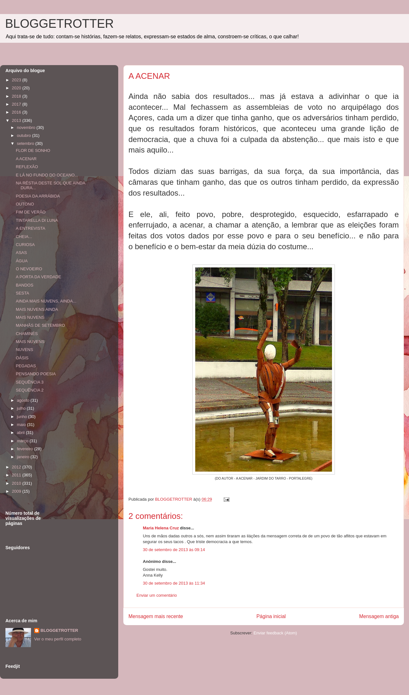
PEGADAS (26, 365)
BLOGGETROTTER (59, 23)
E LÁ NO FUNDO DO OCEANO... (47, 175)
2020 (17, 88)
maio (22, 424)
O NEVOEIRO (29, 268)
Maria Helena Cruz (161, 528)
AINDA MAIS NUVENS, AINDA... (46, 301)
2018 (17, 96)
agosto (24, 400)
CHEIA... (24, 236)
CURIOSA (25, 244)
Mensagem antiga (379, 616)
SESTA (22, 293)
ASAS (21, 252)
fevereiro (25, 448)
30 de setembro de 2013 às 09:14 (174, 549)
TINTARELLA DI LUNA (37, 220)
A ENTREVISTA (30, 228)
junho (22, 416)
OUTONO (25, 204)
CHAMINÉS (27, 333)
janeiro (24, 456)
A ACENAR (26, 158)
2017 (17, 104)
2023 (17, 80)
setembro (26, 143)
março (23, 440)
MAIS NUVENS (30, 317)
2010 (17, 483)
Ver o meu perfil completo (57, 639)
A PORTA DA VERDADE (38, 276)
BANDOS (24, 285)
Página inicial (271, 616)
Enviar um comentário (156, 595)
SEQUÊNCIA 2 (29, 390)
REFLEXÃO (27, 166)
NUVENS (24, 349)
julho (22, 408)
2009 (17, 491)
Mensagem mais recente (155, 616)
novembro (26, 127)
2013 (17, 120)
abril (21, 432)
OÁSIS (22, 357)
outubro (24, 135)
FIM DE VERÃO (30, 212)
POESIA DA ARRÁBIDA (38, 196)
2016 (17, 112)
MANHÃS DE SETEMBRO (40, 325)
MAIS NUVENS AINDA (37, 309)
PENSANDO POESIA (36, 373)
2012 (17, 467)
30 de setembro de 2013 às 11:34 (174, 583)
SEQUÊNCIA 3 (29, 382)
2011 (17, 475)
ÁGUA (21, 260)
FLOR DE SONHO (33, 150)
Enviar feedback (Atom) (275, 633)
